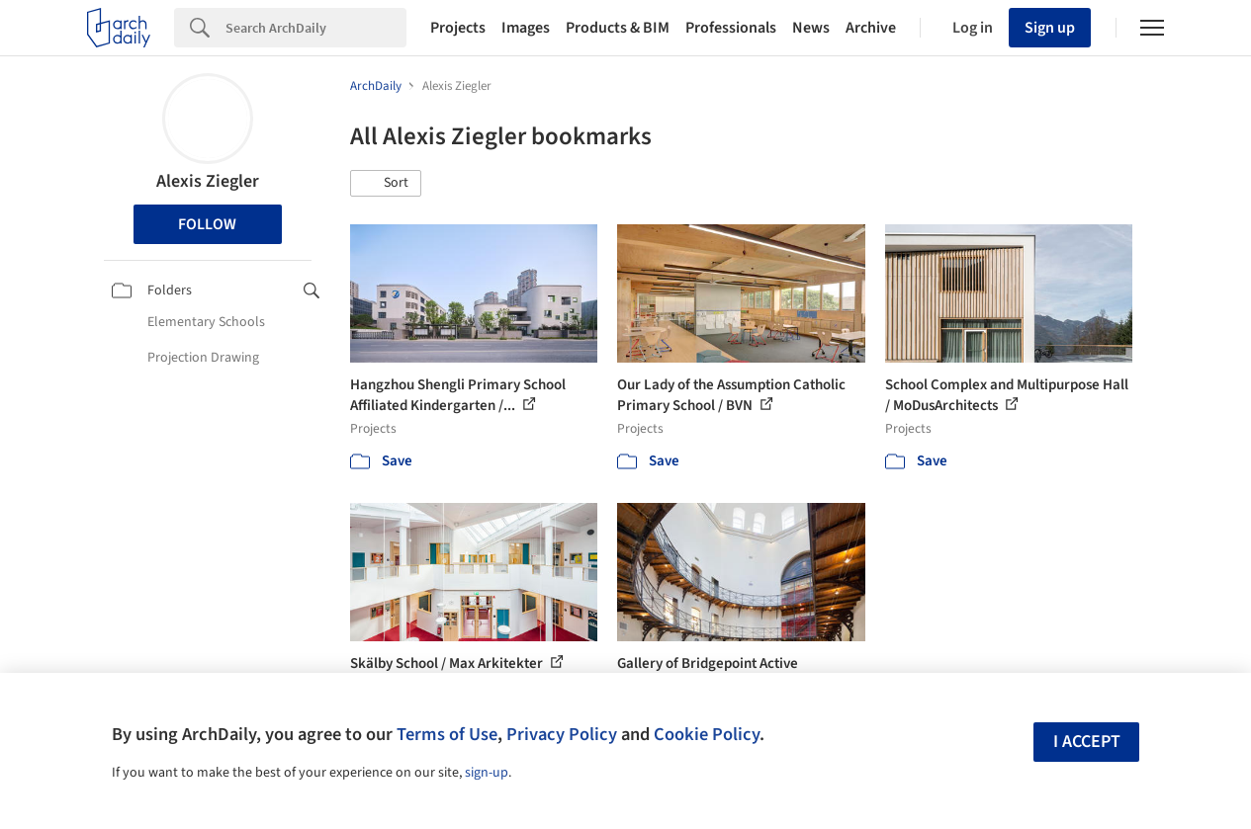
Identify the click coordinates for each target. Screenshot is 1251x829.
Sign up (1050, 28)
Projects (458, 28)
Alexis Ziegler (207, 181)
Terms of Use (447, 734)
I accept (1086, 741)
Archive (871, 28)
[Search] (315, 27)
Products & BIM (618, 28)
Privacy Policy (561, 734)
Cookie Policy (707, 734)
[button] (385, 184)
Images (525, 28)
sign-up (486, 773)
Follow (207, 224)
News (811, 28)
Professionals (730, 28)
